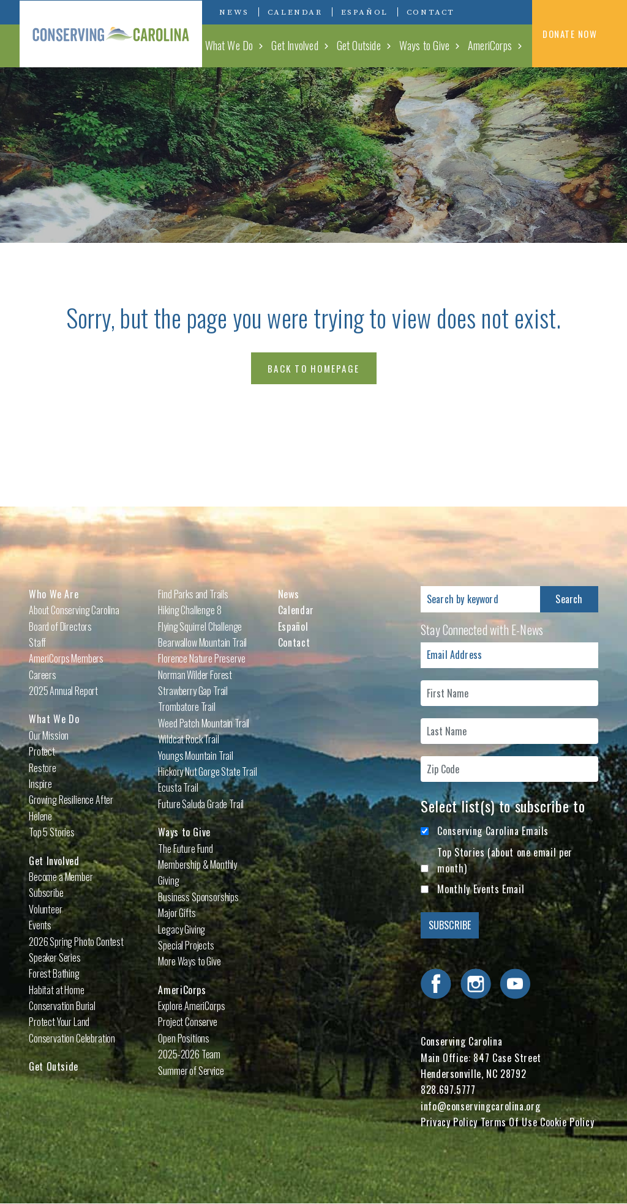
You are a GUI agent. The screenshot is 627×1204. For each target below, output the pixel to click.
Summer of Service (190, 1070)
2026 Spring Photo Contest (76, 941)
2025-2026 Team (189, 1054)
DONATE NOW (580, 34)
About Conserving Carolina (74, 610)
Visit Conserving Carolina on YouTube (517, 11)
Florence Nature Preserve (201, 658)
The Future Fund (185, 848)
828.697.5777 (448, 1089)
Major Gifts (176, 912)
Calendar (295, 12)
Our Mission (49, 735)
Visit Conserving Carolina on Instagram (498, 11)
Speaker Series (55, 957)
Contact (431, 12)
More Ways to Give (189, 961)
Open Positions (183, 1038)
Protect (42, 751)
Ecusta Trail (178, 787)
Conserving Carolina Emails (493, 830)
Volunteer (45, 909)
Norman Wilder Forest (195, 674)
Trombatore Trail (186, 706)
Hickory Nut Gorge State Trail (207, 771)
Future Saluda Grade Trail (201, 804)
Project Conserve (187, 1021)
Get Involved (294, 45)
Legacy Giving (181, 929)
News (234, 12)
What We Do (229, 45)
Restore (42, 767)
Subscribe (46, 892)
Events (40, 925)
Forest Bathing (54, 973)
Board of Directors (60, 626)
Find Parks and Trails (193, 594)
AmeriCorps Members (66, 658)
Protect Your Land (59, 1021)
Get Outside (359, 45)
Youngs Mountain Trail (195, 755)
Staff (37, 642)
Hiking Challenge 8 (189, 610)
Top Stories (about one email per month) (504, 860)
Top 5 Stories (52, 832)
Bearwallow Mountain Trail (202, 642)
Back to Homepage (313, 368)
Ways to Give (424, 45)
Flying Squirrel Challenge (200, 626)
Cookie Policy (567, 1122)
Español (364, 12)
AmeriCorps (490, 45)
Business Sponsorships (198, 897)
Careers (42, 674)
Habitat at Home (56, 990)
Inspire (40, 783)
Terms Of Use (509, 1122)
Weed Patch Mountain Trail (203, 723)
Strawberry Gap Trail (193, 690)
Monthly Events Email (480, 889)
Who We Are (53, 594)
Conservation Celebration (72, 1038)
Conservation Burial (62, 1005)
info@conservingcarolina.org (480, 1106)
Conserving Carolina (111, 33)
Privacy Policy (449, 1122)
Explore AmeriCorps (191, 1005)
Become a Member (61, 876)
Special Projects (186, 945)
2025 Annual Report (63, 690)
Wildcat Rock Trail (188, 739)
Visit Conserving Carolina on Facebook (480, 11)
